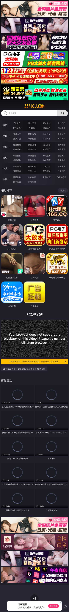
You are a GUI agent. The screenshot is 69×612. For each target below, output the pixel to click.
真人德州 (32, 123)
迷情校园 (17, 171)
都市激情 (17, 166)
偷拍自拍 (32, 144)
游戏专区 (61, 123)
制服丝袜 (17, 149)
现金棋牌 (47, 127)
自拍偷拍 (32, 134)
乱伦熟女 (47, 149)
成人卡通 (47, 144)
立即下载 (53, 606)
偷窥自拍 (17, 155)
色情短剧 (32, 182)
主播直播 (47, 138)
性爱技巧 (61, 171)
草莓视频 (47, 177)
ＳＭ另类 (61, 138)
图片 (5, 157)
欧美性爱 (61, 144)
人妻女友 (47, 166)
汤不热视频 (61, 177)
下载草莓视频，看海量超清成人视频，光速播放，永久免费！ (38, 361)
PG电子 (17, 123)
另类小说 (32, 171)
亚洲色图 (32, 155)
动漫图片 (61, 155)
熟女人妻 (17, 138)
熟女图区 (47, 160)
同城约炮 (17, 177)
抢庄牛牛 (61, 127)
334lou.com (34, 106)
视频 (5, 135)
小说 (5, 168)
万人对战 (47, 123)
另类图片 (61, 160)
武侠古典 (61, 166)
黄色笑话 (47, 171)
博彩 (5, 125)
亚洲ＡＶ (17, 134)
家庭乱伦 (32, 166)
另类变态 (61, 149)
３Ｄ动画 (61, 134)
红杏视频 (17, 182)
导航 (5, 179)
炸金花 (32, 127)
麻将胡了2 (17, 127)
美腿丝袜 (17, 160)
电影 (5, 146)
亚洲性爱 (17, 144)
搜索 (62, 113)
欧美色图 (47, 155)
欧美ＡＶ (47, 134)
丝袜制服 (32, 138)
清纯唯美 (32, 160)
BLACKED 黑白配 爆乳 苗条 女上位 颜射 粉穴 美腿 (24, 369)
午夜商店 (32, 177)
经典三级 (32, 149)
